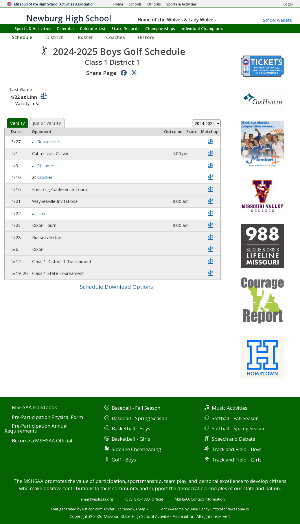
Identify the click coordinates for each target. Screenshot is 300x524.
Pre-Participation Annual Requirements (36, 428)
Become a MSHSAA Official (42, 441)
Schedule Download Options (116, 286)
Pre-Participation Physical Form (47, 417)
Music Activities (229, 408)
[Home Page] (118, 4)
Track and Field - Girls (237, 459)
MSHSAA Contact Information (200, 499)
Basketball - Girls (131, 438)
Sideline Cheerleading (136, 449)
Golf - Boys (124, 459)
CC (117, 509)
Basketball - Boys (131, 428)
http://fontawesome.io (230, 509)
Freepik (142, 509)
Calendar (65, 28)
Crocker (45, 177)
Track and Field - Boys (237, 449)
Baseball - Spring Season (139, 418)
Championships (160, 28)
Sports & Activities (32, 28)
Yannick (128, 509)
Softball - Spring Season (239, 428)
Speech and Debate (233, 438)
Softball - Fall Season (235, 418)
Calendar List (93, 28)
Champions (202, 28)
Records (125, 28)
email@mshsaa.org (97, 499)
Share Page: (101, 72)
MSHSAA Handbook (34, 407)
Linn (41, 213)
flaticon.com (92, 509)
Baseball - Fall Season (136, 408)
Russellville (48, 141)
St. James (47, 165)
